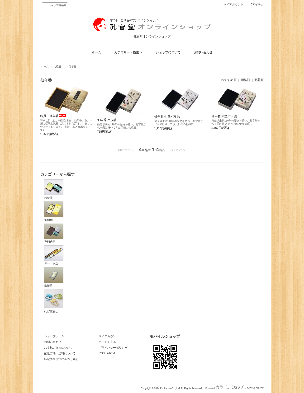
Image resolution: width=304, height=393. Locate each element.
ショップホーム (54, 336)
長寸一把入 (53, 255)
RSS (102, 353)
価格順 (245, 80)
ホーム (96, 52)
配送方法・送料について (60, 353)
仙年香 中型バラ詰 (167, 116)
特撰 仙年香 (53, 116)
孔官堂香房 (53, 301)
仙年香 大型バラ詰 (224, 116)
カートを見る (107, 342)
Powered (234, 388)
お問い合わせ (203, 52)
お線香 (58, 66)
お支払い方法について (58, 347)
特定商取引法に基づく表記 (61, 359)
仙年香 (72, 66)
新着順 (259, 80)
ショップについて (168, 52)
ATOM (111, 353)
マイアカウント (233, 4)
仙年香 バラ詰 (107, 120)
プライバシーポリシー (113, 347)
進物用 (53, 211)
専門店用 (53, 234)
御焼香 (53, 277)
